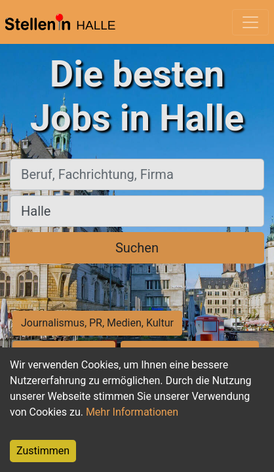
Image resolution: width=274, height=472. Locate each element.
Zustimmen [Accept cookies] (42, 450)
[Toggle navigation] (250, 22)
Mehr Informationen (132, 412)
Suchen (137, 248)
